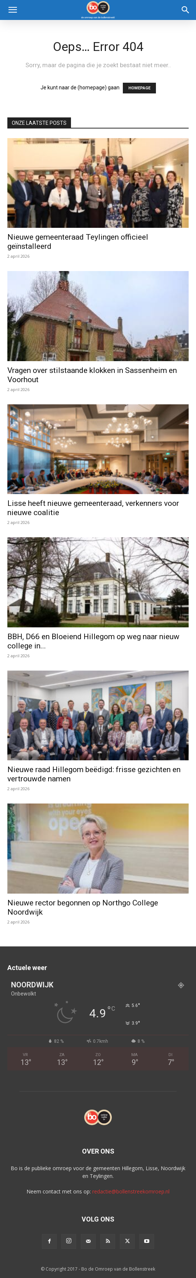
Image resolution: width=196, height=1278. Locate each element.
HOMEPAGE (139, 88)
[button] (12, 10)
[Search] (185, 10)
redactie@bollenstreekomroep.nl (131, 1191)
